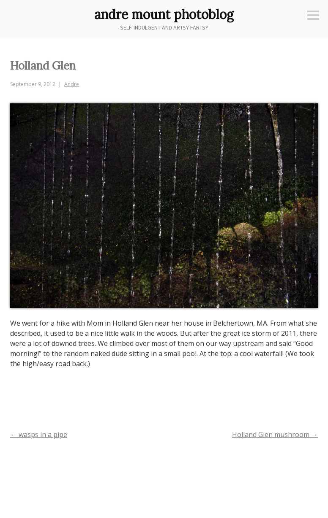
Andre (71, 84)
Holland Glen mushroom (275, 434)
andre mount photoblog (164, 14)
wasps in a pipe (38, 434)
